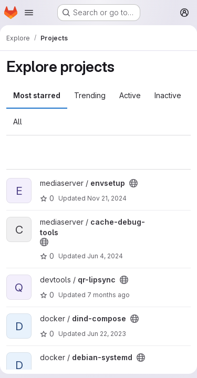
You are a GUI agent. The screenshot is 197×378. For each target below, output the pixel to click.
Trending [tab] (90, 95)
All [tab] (17, 121)
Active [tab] (130, 95)
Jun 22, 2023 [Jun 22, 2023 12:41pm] (106, 334)
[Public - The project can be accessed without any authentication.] (133, 183)
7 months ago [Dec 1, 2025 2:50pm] (108, 295)
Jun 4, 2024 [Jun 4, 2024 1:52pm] (105, 256)
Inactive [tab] (167, 95)
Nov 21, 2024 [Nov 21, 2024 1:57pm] (107, 198)
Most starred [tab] (36, 95)
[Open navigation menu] (28, 12)
